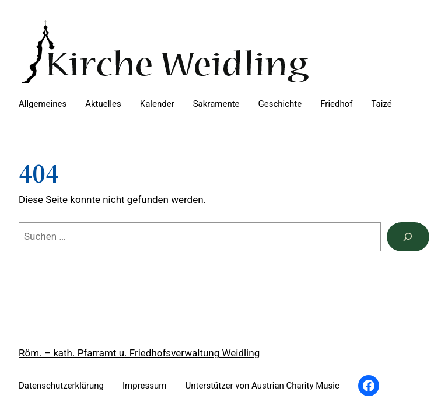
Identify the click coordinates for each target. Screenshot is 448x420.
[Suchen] (408, 237)
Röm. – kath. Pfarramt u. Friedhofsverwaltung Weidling (139, 353)
